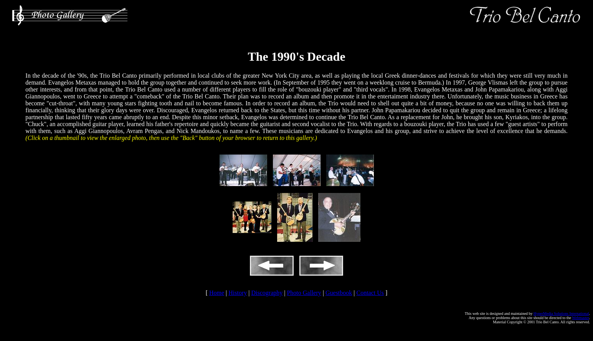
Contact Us (370, 292)
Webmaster (580, 318)
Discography (266, 292)
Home (216, 292)
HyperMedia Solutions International (561, 313)
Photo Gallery (304, 292)
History (237, 292)
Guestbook (338, 292)
